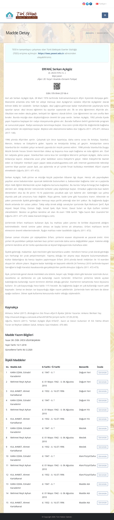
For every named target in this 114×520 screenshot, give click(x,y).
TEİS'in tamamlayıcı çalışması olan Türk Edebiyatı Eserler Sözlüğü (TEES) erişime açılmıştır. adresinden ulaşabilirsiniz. (44, 53)
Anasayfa (90, 33)
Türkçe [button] (101, 4)
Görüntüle (103, 372)
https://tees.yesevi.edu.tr (51, 53)
